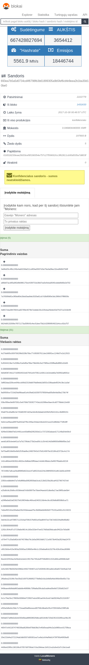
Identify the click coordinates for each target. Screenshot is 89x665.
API (85, 14)
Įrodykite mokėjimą (17, 192)
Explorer (27, 14)
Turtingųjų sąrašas (66, 14)
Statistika (43, 14)
